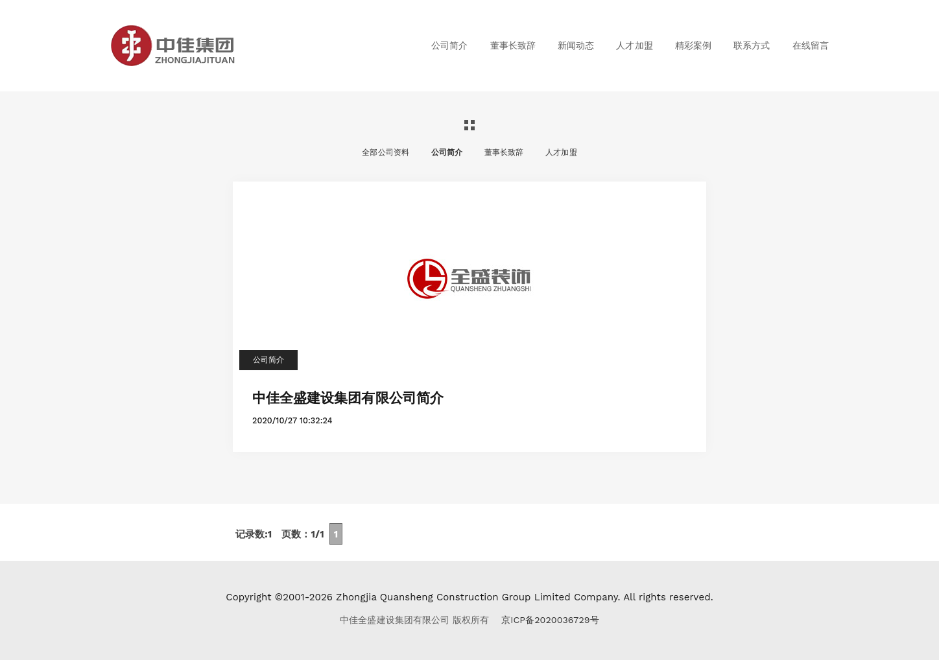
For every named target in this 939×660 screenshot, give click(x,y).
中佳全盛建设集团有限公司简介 (348, 397)
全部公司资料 (385, 152)
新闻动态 (576, 45)
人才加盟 (634, 45)
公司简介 (449, 45)
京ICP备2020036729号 (550, 620)
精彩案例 (693, 45)
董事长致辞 (513, 45)
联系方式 (751, 45)
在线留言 (810, 45)
